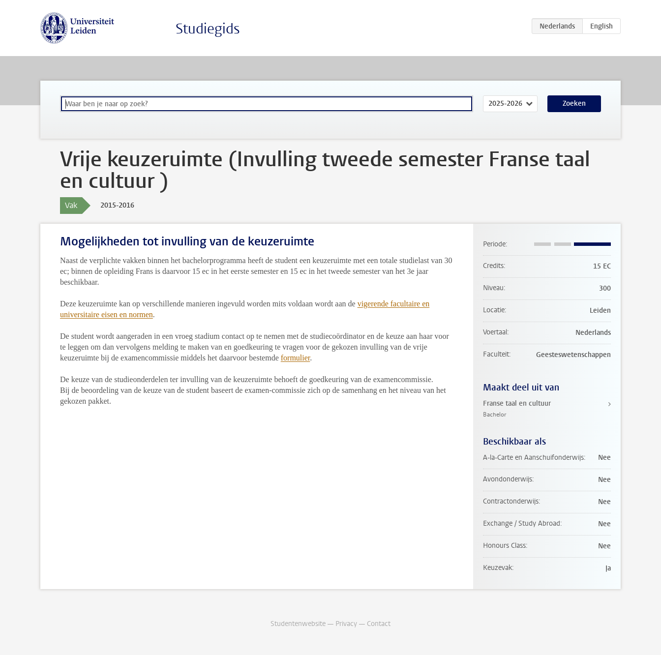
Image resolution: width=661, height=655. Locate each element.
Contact (379, 623)
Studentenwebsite (298, 623)
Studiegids (208, 29)
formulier (295, 358)
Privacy (346, 623)
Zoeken (574, 103)
